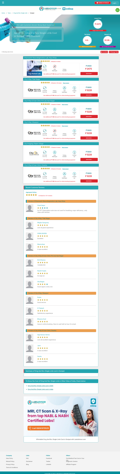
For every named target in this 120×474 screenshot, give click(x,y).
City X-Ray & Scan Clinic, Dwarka (35, 165)
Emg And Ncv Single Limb (20, 13)
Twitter (48, 461)
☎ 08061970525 (102, 3)
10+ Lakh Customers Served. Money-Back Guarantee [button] (36, 24)
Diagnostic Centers (71, 461)
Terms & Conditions (12, 467)
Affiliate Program (71, 464)
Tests (9, 13)
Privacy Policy (10, 464)
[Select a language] (115, 3)
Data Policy (9, 458)
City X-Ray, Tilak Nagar (32, 79)
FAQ (27, 458)
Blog (27, 464)
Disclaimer (29, 461)
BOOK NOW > (89, 73)
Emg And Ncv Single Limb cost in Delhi (40, 386)
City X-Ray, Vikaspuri (31, 122)
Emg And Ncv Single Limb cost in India (40, 389)
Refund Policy (10, 461)
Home (3, 13)
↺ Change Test (113, 52)
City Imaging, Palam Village (33, 144)
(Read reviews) (66, 83)
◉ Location (104, 52)
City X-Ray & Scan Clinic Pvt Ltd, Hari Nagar (39, 101)
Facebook (49, 458)
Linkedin (48, 464)
